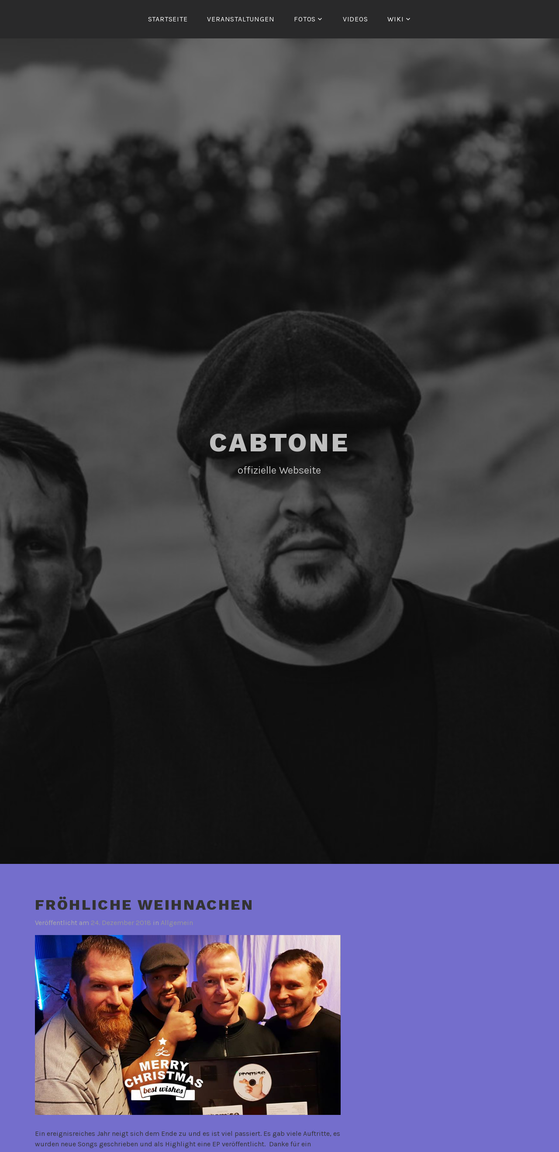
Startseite (168, 19)
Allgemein (177, 922)
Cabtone (279, 442)
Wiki (395, 19)
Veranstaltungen (240, 19)
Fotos (305, 19)
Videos (355, 19)
